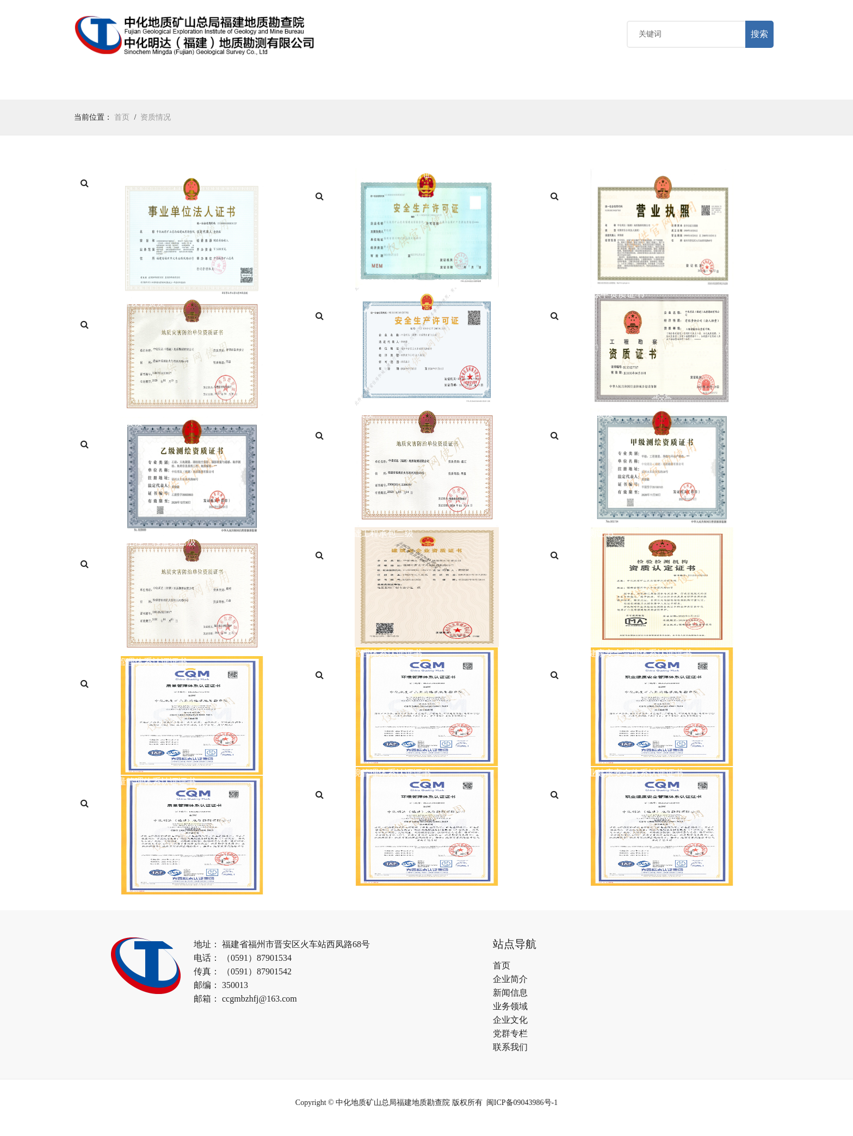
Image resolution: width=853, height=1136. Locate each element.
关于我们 (146, 85)
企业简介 (510, 980)
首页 (93, 85)
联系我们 (510, 1048)
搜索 (759, 35)
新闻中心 (207, 85)
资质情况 (155, 119)
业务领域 (269, 85)
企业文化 (330, 85)
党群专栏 (392, 85)
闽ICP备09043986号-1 (522, 1104)
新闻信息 (510, 994)
